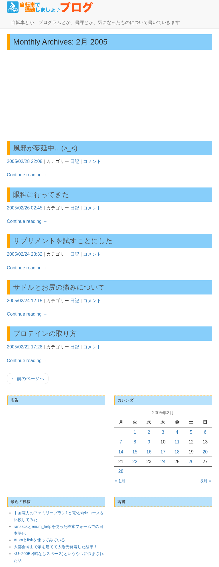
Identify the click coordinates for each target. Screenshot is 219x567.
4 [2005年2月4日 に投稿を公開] (177, 432)
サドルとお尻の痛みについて (59, 287)
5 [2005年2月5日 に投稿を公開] (191, 432)
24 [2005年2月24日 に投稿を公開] (163, 461)
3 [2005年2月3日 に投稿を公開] (163, 432)
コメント (92, 161)
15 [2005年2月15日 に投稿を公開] (134, 451)
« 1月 (120, 481)
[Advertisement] (109, 95)
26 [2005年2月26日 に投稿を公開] (191, 461)
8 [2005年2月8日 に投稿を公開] (134, 441)
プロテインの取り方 (45, 333)
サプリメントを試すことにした (63, 241)
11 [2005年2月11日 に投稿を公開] (177, 441)
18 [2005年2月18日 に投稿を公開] (177, 451)
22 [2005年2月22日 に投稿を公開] (134, 461)
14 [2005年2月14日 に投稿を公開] (120, 451)
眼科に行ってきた (41, 194)
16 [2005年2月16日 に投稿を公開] (148, 451)
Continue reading (27, 174)
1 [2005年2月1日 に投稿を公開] (134, 432)
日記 (74, 161)
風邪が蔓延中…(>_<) (45, 148)
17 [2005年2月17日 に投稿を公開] (163, 451)
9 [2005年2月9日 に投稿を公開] (149, 441)
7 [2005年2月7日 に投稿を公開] (120, 441)
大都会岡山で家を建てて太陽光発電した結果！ (56, 546)
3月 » (205, 481)
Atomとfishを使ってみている (39, 540)
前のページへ (27, 378)
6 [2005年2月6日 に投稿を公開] (205, 432)
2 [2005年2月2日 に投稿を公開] (149, 432)
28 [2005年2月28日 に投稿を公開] (120, 471)
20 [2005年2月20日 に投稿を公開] (205, 451)
